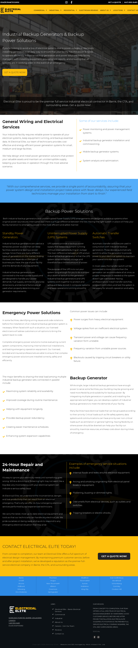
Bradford (84, 578)
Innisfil (21, 581)
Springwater (53, 592)
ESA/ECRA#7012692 (16, 626)
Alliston (53, 586)
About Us (59, 622)
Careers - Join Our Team (64, 626)
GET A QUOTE (114, 2)
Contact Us (59, 634)
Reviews (58, 630)
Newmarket (85, 581)
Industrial (58, 618)
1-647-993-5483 (14, 623)
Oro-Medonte (21, 592)
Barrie (21, 578)
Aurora (84, 583)
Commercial (60, 614)
